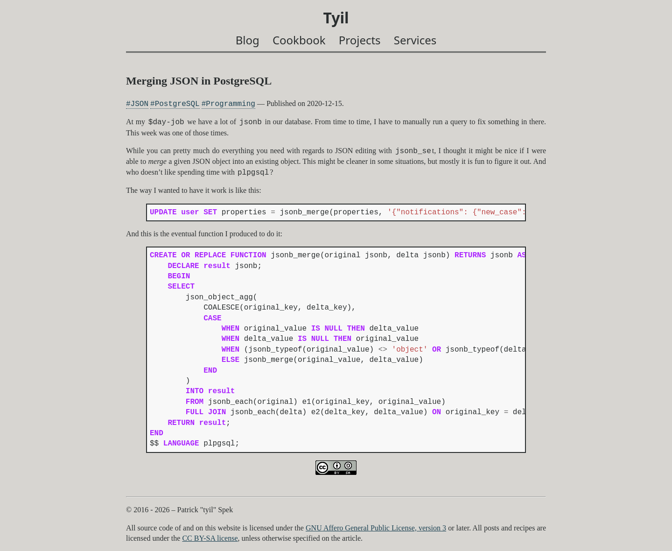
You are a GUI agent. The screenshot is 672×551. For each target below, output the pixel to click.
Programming (230, 104)
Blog (247, 40)
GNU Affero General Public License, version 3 (376, 528)
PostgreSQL (177, 104)
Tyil (336, 17)
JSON (139, 104)
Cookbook (299, 40)
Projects (360, 40)
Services (415, 40)
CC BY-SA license (210, 538)
